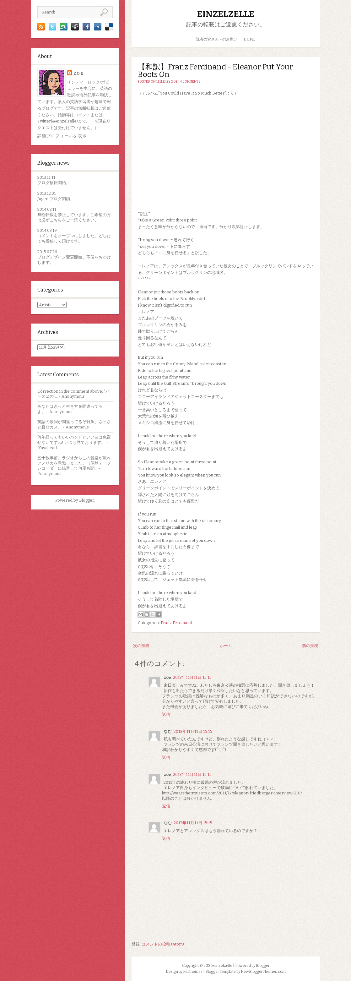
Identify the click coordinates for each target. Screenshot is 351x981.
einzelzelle (225, 14)
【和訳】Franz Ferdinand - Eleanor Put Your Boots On (215, 71)
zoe (78, 73)
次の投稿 (141, 645)
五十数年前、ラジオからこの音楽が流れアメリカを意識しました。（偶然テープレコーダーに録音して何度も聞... (74, 463)
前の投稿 (310, 645)
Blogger (86, 500)
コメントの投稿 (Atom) (163, 944)
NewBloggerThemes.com (263, 971)
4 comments (190, 82)
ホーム (226, 645)
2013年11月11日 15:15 (192, 677)
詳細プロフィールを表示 (62, 136)
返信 (166, 714)
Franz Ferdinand (176, 622)
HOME (250, 39)
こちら (56, 220)
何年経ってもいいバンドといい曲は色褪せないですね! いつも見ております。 (74, 440)
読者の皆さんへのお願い (216, 39)
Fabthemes (192, 971)
